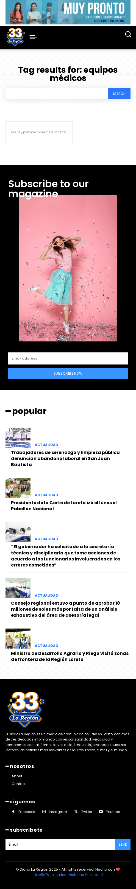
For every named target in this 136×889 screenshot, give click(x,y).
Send (122, 844)
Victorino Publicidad (86, 875)
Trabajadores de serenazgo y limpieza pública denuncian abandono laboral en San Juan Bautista (65, 458)
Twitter (86, 811)
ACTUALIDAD (46, 445)
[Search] (119, 93)
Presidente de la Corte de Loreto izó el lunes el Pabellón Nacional (64, 506)
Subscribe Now (68, 373)
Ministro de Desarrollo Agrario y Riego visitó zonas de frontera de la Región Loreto (70, 656)
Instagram (58, 811)
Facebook (26, 811)
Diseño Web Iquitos (50, 875)
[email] (68, 358)
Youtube (113, 811)
